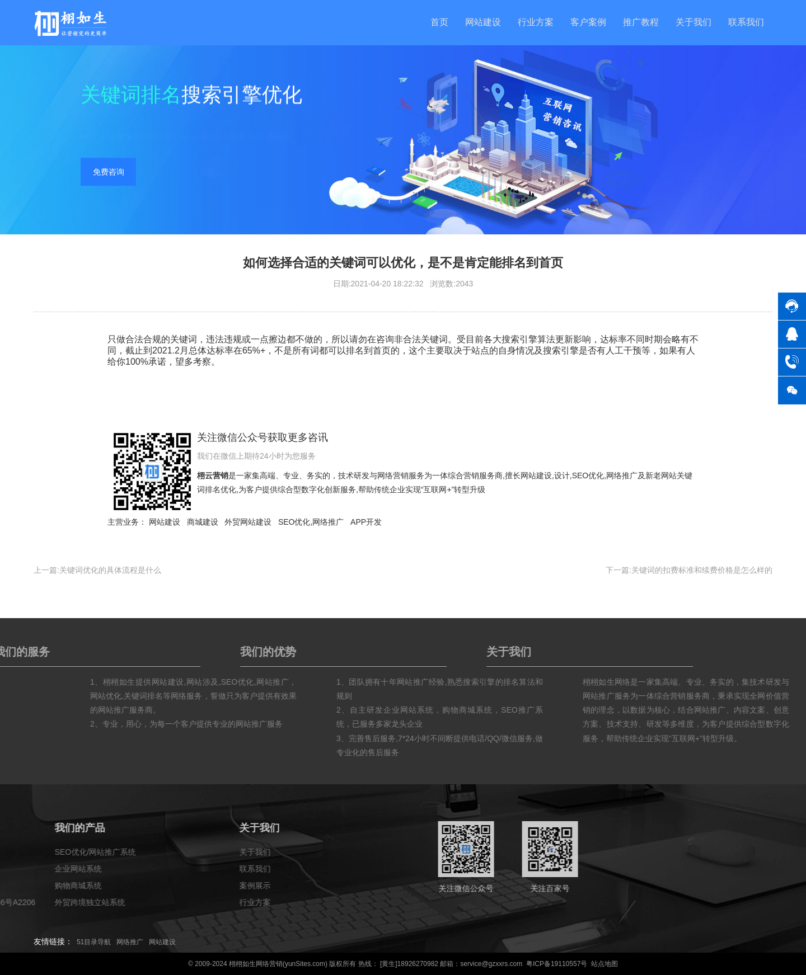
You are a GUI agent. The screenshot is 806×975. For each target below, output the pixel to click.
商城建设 (202, 521)
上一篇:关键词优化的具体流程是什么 (97, 570)
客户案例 (588, 22)
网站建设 (483, 22)
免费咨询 (108, 173)
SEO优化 (588, 475)
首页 (439, 22)
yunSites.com (305, 964)
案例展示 (16, 885)
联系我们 (746, 22)
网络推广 (622, 475)
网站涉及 (268, 681)
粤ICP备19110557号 (556, 964)
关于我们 (693, 22)
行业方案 (536, 22)
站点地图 (604, 964)
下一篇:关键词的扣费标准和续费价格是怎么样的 (689, 570)
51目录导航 (94, 942)
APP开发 (366, 521)
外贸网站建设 (247, 521)
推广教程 (641, 22)
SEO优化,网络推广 (311, 521)
